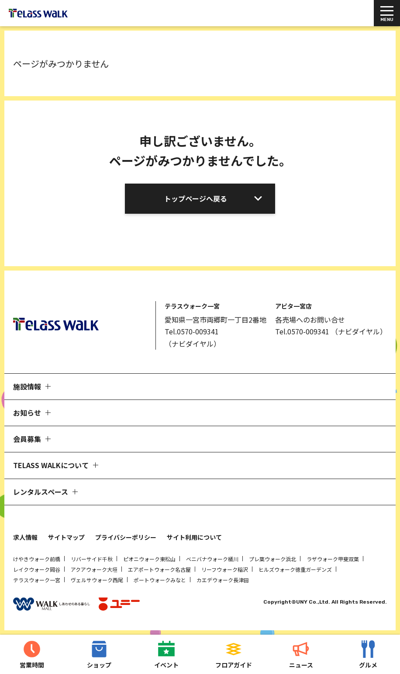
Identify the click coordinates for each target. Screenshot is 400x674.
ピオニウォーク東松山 (149, 559)
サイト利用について (194, 537)
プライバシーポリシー (125, 537)
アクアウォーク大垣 (94, 569)
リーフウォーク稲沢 (224, 569)
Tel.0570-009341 (192, 331)
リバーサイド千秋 (92, 559)
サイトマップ (66, 537)
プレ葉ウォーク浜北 (272, 559)
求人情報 (25, 537)
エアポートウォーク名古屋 (159, 569)
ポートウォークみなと (160, 580)
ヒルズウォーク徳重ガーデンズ (295, 569)
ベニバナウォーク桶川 (212, 559)
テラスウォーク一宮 (36, 580)
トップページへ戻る (195, 198)
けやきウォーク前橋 (36, 559)
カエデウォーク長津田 (223, 580)
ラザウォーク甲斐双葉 (333, 559)
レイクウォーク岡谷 (36, 569)
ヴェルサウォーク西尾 (97, 580)
